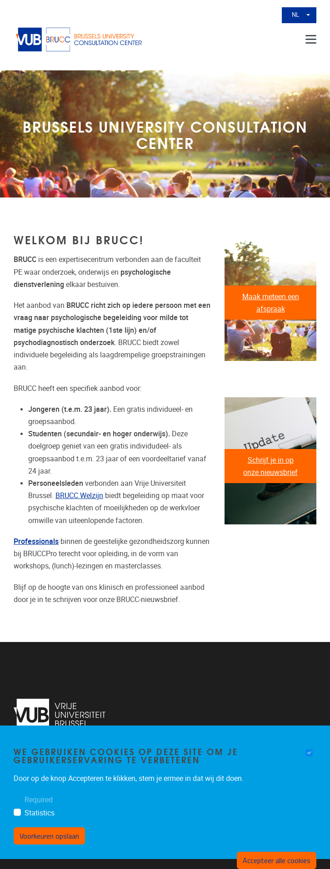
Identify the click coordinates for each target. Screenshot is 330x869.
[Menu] (310, 39)
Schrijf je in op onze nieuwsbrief (270, 466)
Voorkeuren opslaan (49, 835)
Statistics (40, 813)
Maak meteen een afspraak (270, 302)
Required (39, 799)
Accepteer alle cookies (276, 860)
